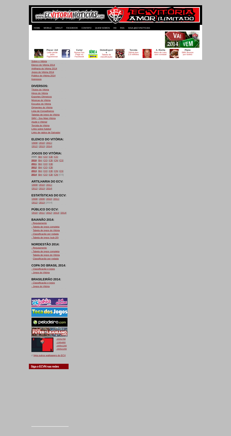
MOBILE (48, 28)
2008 (34, 199)
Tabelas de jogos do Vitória (45, 114)
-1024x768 (61, 339)
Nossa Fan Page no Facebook (79, 54)
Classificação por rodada (46, 258)
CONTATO (86, 28)
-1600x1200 (61, 346)
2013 (41, 146)
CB (50, 156)
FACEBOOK (72, 28)
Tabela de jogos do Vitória (46, 230)
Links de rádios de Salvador (45, 132)
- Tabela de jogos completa (45, 226)
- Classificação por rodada (45, 234)
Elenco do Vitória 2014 (43, 65)
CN (56, 160)
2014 (49, 146)
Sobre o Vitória (39, 61)
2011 (49, 143)
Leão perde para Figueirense (52, 54)
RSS (122, 28)
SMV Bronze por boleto (188, 53)
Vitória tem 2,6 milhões (133, 53)
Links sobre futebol (41, 129)
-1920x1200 (61, 349)
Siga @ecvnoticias (139, 28)
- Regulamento (39, 223)
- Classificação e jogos (43, 269)
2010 (41, 143)
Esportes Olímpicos (41, 96)
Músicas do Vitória (41, 100)
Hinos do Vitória (39, 93)
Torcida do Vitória (40, 125)
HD (114, 28)
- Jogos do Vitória (40, 272)
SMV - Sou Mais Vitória (43, 118)
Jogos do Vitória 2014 (42, 72)
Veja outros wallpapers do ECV (49, 355)
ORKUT (59, 28)
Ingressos (36, 79)
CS (56, 156)
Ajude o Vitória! (39, 122)
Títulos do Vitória (40, 89)
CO (45, 156)
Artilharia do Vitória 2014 (44, 68)
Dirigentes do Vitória (42, 107)
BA (40, 156)
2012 (34, 146)
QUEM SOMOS (102, 28)
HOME (37, 28)
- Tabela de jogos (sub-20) (45, 237)
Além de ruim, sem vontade (160, 53)
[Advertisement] (98, 40)
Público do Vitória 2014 (43, 75)
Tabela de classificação (106, 56)
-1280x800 (61, 342)
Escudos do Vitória (41, 104)
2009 (34, 143)
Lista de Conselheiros (42, 111)
